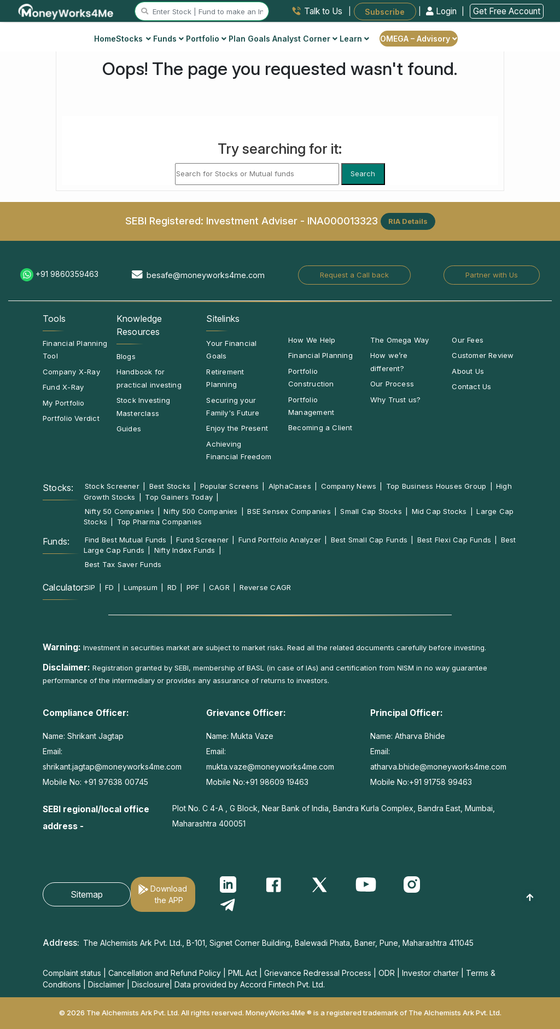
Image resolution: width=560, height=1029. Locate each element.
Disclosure (151, 984)
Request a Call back (354, 274)
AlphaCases (290, 486)
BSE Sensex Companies (288, 511)
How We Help (311, 340)
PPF (193, 587)
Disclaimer (106, 984)
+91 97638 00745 (114, 782)
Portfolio (206, 38)
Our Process (392, 383)
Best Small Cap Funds (369, 539)
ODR (386, 973)
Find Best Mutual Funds (126, 539)
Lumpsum (141, 587)
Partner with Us (491, 274)
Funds (168, 38)
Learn (354, 38)
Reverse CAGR (265, 587)
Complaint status (72, 973)
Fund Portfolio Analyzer (279, 539)
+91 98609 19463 (276, 782)
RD (172, 587)
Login (442, 11)
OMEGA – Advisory (418, 38)
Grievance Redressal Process (317, 973)
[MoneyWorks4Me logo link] (66, 10)
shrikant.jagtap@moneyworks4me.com (112, 766)
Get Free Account (506, 11)
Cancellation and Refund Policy (164, 973)
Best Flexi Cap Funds (454, 539)
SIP (90, 587)
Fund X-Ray (63, 387)
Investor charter (430, 973)
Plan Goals (249, 38)
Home (105, 38)
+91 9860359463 (67, 274)
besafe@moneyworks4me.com (206, 275)
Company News (349, 486)
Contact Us (471, 386)
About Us (468, 371)
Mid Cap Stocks (439, 511)
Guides (128, 428)
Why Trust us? (395, 399)
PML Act (242, 973)
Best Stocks (169, 486)
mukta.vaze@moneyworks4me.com (270, 766)
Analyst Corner (304, 38)
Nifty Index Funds (184, 550)
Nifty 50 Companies (119, 511)
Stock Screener (112, 486)
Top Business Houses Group (436, 486)
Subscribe (385, 11)
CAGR (219, 587)
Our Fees (467, 340)
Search (363, 173)
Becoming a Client (320, 427)
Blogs (126, 356)
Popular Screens (229, 486)
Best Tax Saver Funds (123, 564)
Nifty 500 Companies (200, 511)
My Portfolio (64, 402)
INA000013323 (342, 220)
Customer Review (483, 355)
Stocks (133, 38)
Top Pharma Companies (159, 521)
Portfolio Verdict (71, 418)
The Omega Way (399, 340)
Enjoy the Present (237, 428)
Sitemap (87, 894)
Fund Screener (202, 539)
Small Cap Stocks (371, 511)
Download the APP (168, 894)
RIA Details (408, 221)
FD (109, 587)
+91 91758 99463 (440, 782)
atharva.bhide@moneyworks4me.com (438, 766)
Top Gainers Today (179, 497)
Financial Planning (320, 355)
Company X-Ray (71, 371)
